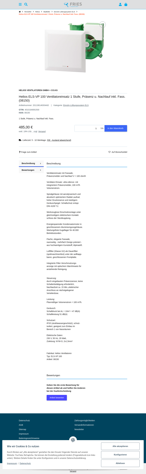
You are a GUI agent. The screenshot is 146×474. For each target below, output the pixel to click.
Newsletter (79, 429)
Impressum (12, 463)
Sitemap (22, 429)
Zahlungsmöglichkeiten (84, 420)
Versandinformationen (84, 425)
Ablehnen (120, 463)
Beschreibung (31, 163)
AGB (21, 425)
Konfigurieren (120, 454)
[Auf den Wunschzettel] (103, 24)
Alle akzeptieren (120, 446)
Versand (41, 131)
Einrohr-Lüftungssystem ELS (76, 105)
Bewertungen (31, 170)
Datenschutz (25, 463)
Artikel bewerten (57, 397)
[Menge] (87, 128)
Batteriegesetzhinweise (29, 438)
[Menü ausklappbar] (20, 4)
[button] (120, 4)
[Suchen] (26, 4)
